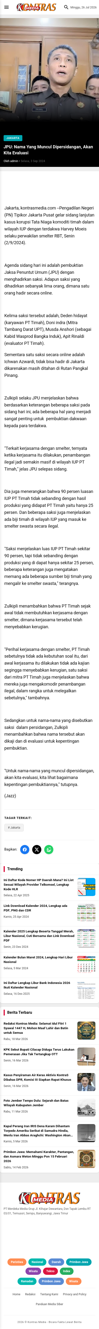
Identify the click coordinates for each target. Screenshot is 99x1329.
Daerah (56, 1262)
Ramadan (27, 1281)
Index (66, 1271)
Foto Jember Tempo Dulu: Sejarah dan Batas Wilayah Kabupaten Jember (36, 1103)
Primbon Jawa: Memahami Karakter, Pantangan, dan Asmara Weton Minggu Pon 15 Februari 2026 (39, 1157)
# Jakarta (14, 827)
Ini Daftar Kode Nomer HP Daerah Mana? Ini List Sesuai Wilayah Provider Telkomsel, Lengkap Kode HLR (39, 885)
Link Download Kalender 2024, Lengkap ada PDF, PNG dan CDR (35, 908)
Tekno (50, 1271)
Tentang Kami (49, 1294)
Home (16, 1294)
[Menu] (7, 7)
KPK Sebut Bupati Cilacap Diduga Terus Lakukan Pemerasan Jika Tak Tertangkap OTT (39, 1052)
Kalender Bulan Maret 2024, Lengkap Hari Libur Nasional (38, 959)
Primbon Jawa (78, 1262)
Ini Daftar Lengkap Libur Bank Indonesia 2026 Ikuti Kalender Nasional (37, 985)
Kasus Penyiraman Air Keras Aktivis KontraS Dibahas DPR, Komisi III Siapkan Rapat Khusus (37, 1077)
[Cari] (65, 7)
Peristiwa (17, 1262)
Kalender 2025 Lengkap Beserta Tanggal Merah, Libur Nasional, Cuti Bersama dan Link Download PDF (39, 936)
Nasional (37, 1262)
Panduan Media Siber (49, 1304)
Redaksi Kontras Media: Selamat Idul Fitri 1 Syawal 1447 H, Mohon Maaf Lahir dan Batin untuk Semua (36, 1028)
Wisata (33, 1271)
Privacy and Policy (75, 1294)
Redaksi (30, 1294)
